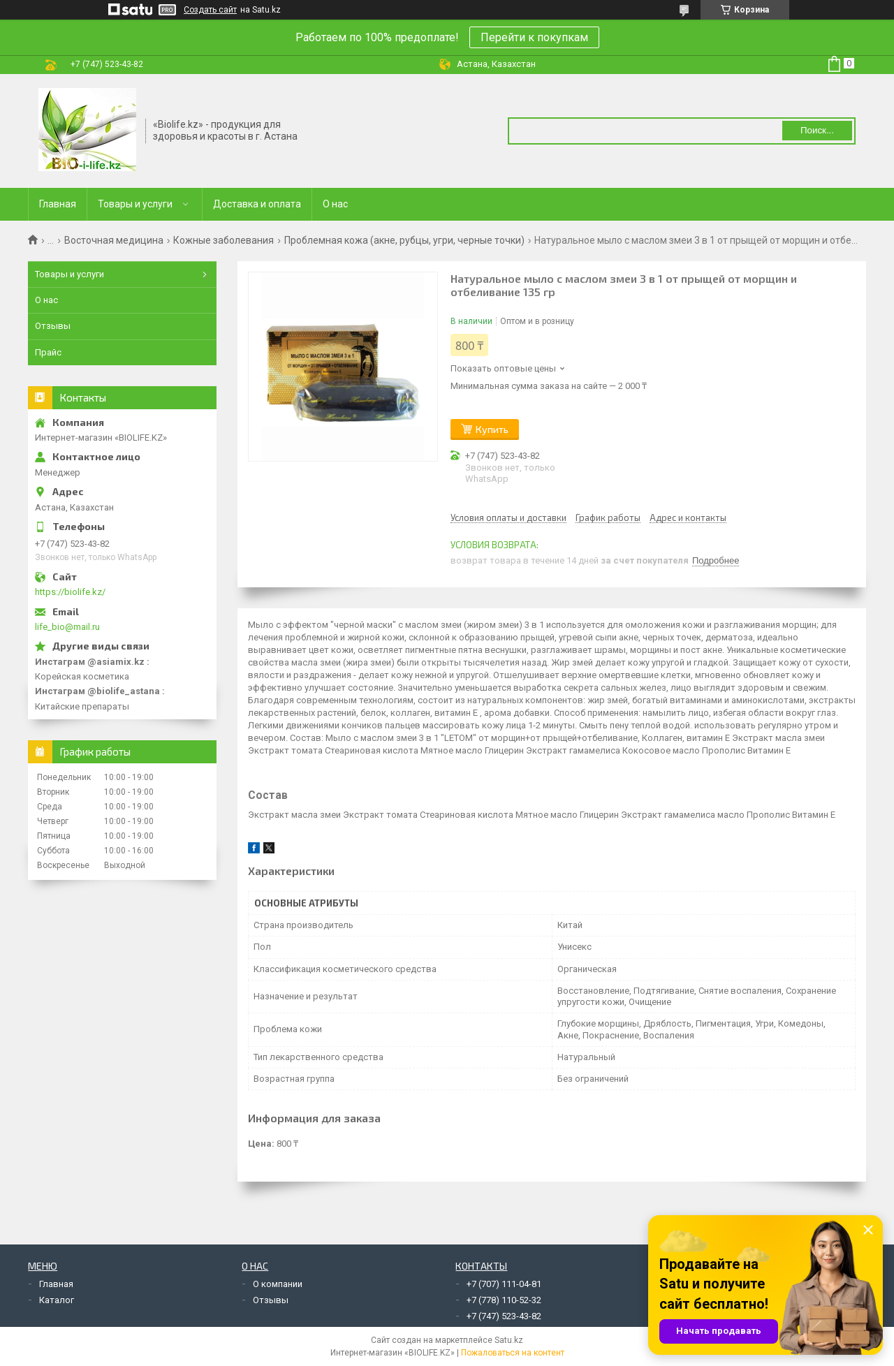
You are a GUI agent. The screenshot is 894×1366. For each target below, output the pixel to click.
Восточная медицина (113, 240)
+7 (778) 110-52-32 (504, 1300)
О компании (277, 1284)
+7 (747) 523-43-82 (504, 1316)
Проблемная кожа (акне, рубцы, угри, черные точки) (404, 240)
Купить (492, 429)
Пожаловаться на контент (512, 1353)
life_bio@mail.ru (67, 627)
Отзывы (53, 326)
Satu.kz (508, 1340)
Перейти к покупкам (534, 37)
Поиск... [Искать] (817, 130)
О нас (335, 204)
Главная (57, 204)
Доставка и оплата (257, 204)
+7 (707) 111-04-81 (504, 1284)
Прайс (48, 352)
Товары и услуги (135, 204)
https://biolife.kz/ (70, 592)
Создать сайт (210, 10)
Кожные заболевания (223, 240)
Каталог (56, 1300)
